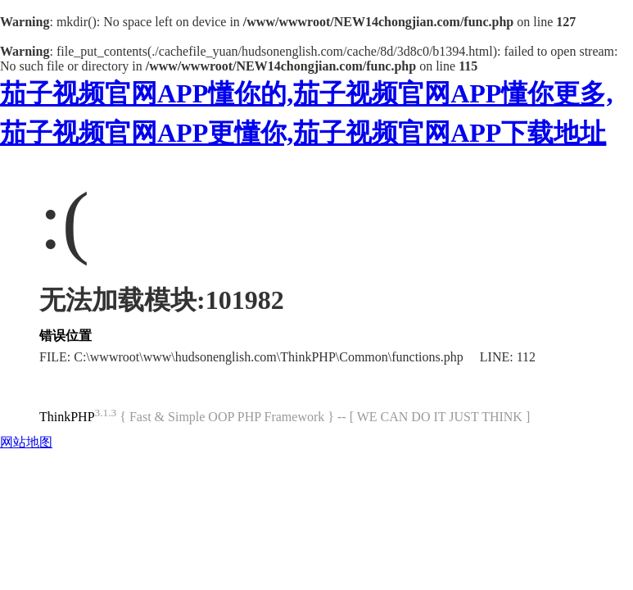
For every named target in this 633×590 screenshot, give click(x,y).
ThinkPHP (67, 417)
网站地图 (26, 442)
